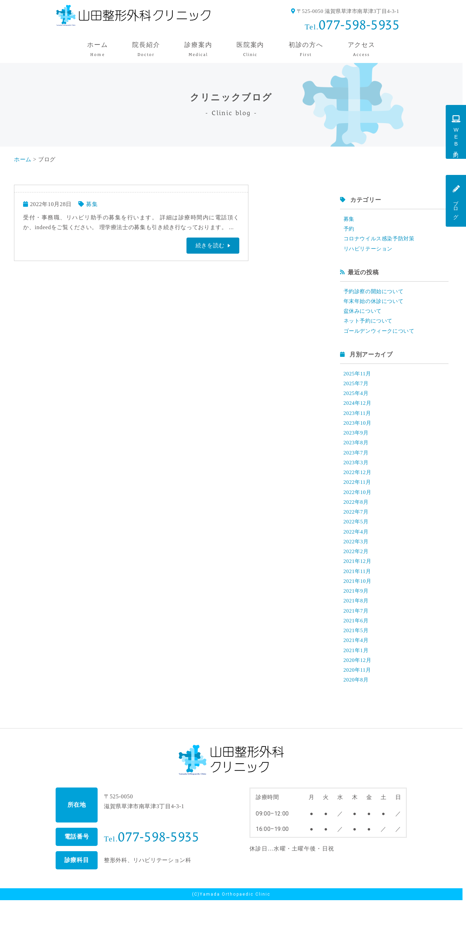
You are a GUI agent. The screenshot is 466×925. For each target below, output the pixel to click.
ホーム (22, 159)
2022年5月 (357, 536)
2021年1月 (357, 673)
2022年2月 (357, 568)
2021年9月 (357, 610)
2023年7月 (357, 463)
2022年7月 (357, 526)
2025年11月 (358, 379)
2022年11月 (358, 494)
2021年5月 (357, 652)
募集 (92, 204)
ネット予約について (370, 326)
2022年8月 (357, 515)
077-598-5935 (359, 25)
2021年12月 (358, 578)
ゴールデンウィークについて (381, 336)
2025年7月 (357, 390)
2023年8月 (357, 453)
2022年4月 (357, 547)
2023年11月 (358, 421)
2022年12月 (358, 484)
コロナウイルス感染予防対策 (381, 240)
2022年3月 (357, 557)
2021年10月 (358, 599)
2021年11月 (358, 589)
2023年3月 (357, 473)
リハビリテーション (370, 251)
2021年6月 (357, 641)
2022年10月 (358, 505)
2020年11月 (358, 694)
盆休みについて (364, 315)
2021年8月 (357, 620)
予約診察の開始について (376, 294)
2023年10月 (358, 432)
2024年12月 (358, 411)
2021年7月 (357, 631)
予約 (349, 230)
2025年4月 (357, 400)
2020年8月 (357, 704)
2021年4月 (357, 662)
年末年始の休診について (376, 305)
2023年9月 (357, 442)
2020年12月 (358, 683)
